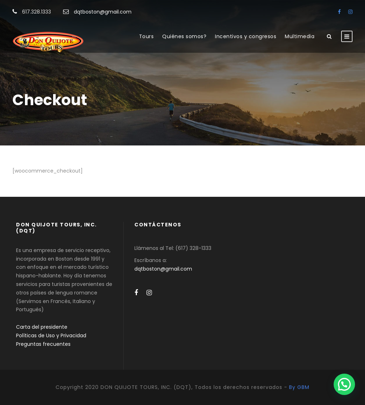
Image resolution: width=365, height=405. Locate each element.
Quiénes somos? (184, 36)
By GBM (299, 387)
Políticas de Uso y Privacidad (51, 335)
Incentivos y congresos (245, 36)
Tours (146, 36)
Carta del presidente (41, 326)
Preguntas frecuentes (43, 344)
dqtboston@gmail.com (103, 11)
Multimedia (299, 36)
